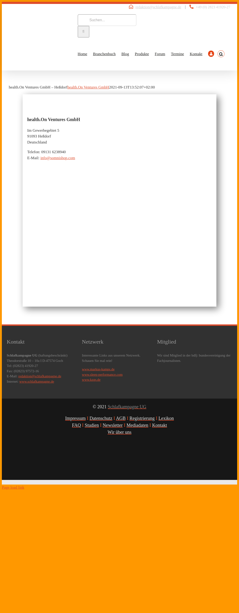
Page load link (13, 487)
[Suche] (83, 31)
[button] (221, 53)
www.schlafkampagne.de (36, 381)
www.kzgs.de (91, 379)
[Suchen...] (107, 20)
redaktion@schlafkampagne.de (158, 7)
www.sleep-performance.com (102, 374)
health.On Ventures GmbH (88, 87)
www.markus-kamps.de (98, 369)
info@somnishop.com (57, 158)
